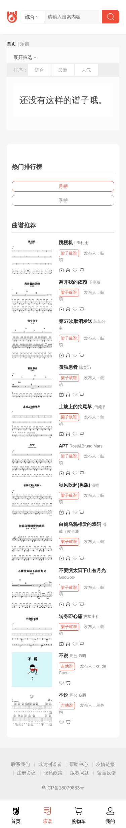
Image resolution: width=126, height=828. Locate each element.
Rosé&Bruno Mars (86, 446)
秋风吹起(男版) (74, 485)
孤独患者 (68, 367)
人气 (86, 70)
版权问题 (79, 772)
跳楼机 (66, 242)
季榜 (63, 200)
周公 (74, 655)
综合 (39, 70)
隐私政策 (53, 772)
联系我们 (20, 764)
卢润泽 (99, 407)
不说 (64, 655)
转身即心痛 (70, 616)
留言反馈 (106, 772)
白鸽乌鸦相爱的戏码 (80, 524)
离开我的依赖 (73, 282)
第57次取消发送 (75, 321)
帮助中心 (78, 764)
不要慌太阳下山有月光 (82, 570)
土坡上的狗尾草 (75, 406)
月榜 (63, 186)
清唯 (95, 485)
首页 (11, 44)
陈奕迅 (85, 367)
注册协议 (26, 772)
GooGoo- (67, 577)
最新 (63, 70)
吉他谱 (67, 666)
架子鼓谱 (69, 253)
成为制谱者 (49, 764)
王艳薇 (94, 282)
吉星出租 (92, 616)
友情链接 (105, 764)
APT (63, 445)
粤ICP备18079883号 (63, 787)
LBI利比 (81, 242)
